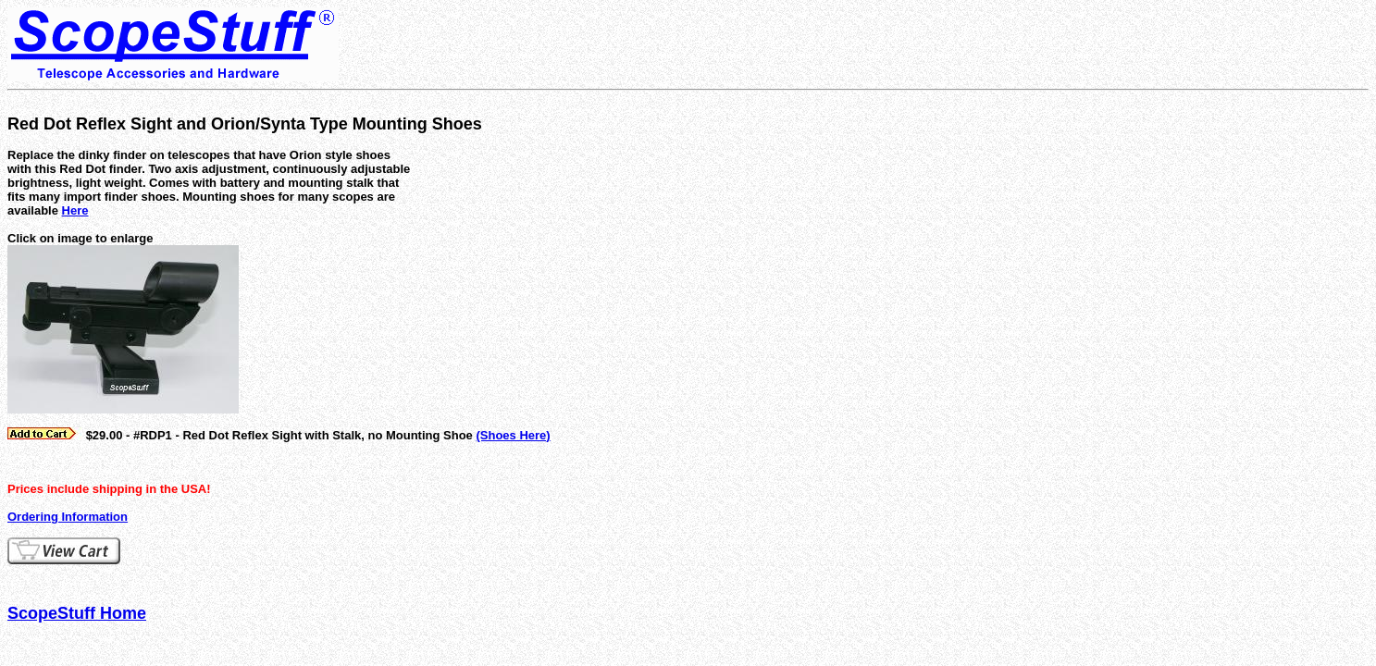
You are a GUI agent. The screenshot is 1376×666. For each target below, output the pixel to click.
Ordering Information (67, 517)
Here (75, 210)
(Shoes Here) (513, 435)
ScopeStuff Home (76, 613)
